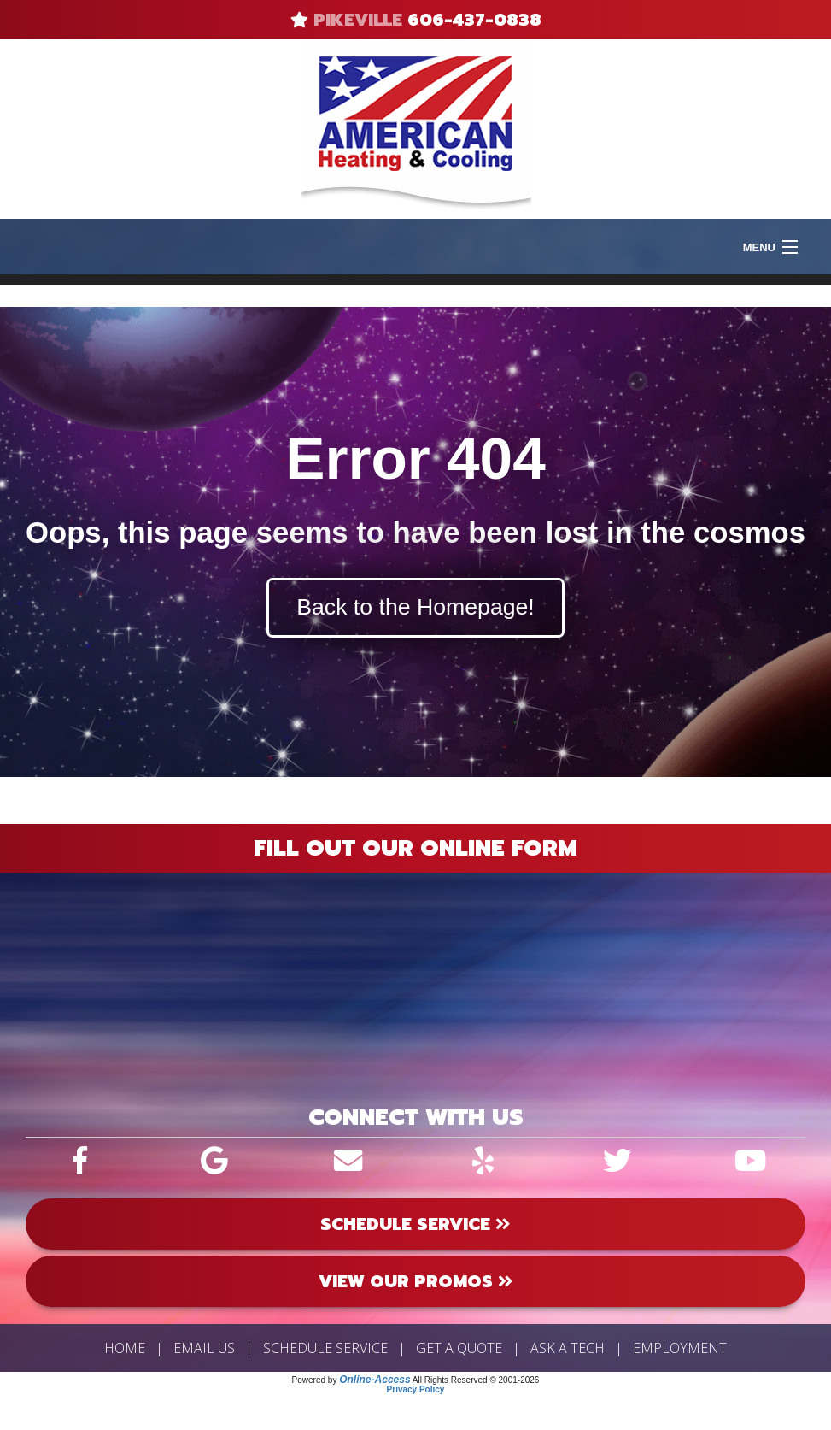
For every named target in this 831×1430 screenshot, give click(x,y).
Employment (680, 1348)
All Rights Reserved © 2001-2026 (476, 1380)
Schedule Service (325, 1348)
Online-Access (374, 1380)
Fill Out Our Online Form (415, 848)
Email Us (204, 1348)
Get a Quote (459, 1348)
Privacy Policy (416, 1389)
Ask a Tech (567, 1348)
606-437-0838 (474, 19)
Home (124, 1348)
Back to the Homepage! (415, 607)
